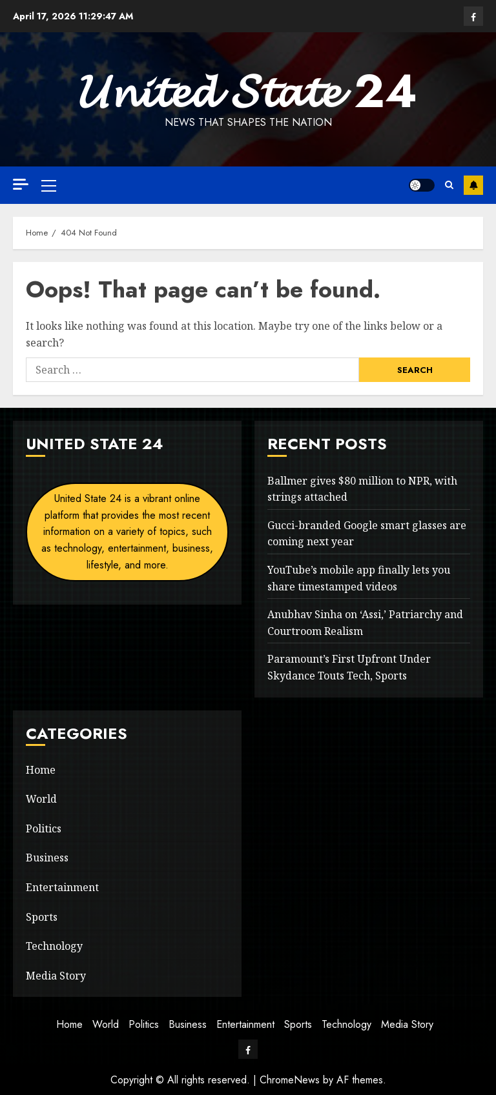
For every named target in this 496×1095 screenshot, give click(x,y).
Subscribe (473, 185)
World (41, 799)
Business (47, 857)
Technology (54, 946)
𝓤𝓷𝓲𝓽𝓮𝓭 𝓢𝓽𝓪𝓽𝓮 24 (248, 91)
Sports (41, 917)
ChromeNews (290, 1079)
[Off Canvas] (20, 184)
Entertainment (62, 887)
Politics (43, 828)
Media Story (56, 976)
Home (41, 770)
